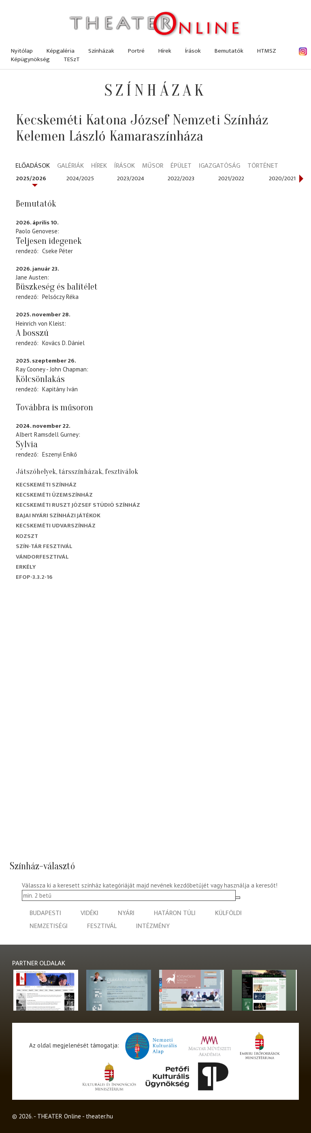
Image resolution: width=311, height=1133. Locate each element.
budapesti (45, 913)
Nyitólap (22, 51)
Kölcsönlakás (40, 379)
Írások (193, 51)
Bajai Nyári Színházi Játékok (58, 515)
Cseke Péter (57, 251)
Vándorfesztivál (42, 557)
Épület (181, 166)
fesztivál (102, 926)
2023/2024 (130, 178)
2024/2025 (80, 178)
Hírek (164, 51)
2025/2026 (31, 178)
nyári (126, 913)
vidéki (89, 913)
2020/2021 (282, 178)
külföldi (228, 913)
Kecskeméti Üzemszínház (54, 495)
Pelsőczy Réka (60, 297)
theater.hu (99, 1116)
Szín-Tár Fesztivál (44, 546)
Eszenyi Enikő (59, 454)
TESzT (72, 59)
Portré (136, 51)
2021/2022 (231, 178)
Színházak (101, 51)
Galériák (70, 166)
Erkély (26, 567)
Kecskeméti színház (46, 485)
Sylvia (27, 444)
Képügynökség (30, 59)
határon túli (175, 913)
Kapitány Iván (60, 389)
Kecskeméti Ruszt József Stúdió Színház (78, 505)
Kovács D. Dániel (63, 343)
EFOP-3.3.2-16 (34, 577)
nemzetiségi (49, 926)
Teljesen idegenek (49, 241)
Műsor (152, 166)
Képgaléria (61, 51)
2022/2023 (181, 178)
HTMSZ (266, 51)
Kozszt (27, 536)
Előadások (32, 166)
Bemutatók (229, 51)
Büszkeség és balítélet (57, 287)
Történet (262, 166)
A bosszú (32, 333)
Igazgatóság (219, 166)
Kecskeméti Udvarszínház (56, 526)
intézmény (153, 926)
